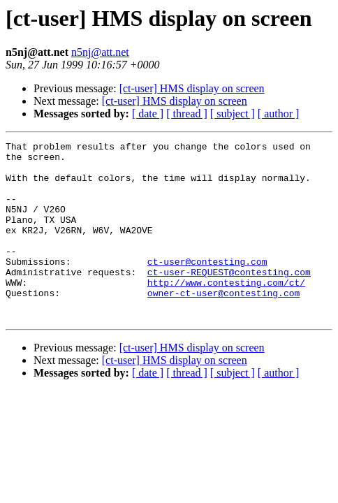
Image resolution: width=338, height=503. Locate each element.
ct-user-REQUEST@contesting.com (229, 299)
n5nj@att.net (100, 52)
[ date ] (147, 113)
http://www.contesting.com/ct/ (226, 311)
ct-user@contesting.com (207, 286)
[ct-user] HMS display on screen (192, 88)
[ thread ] (186, 113)
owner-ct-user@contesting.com (223, 324)
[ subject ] (232, 113)
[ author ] (279, 113)
